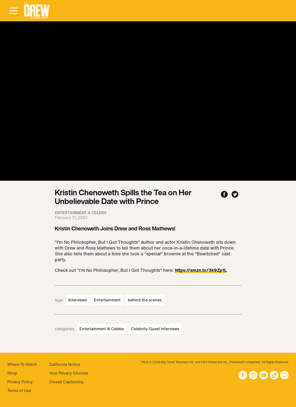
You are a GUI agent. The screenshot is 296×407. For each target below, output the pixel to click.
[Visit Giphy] (284, 375)
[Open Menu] (13, 11)
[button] (36, 10)
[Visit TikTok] (274, 375)
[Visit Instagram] (253, 375)
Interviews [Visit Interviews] (77, 299)
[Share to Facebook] (224, 194)
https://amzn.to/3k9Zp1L (201, 270)
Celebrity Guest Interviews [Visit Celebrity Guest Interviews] (155, 328)
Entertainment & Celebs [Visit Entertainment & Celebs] (101, 328)
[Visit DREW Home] (36, 10)
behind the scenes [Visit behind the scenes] (145, 299)
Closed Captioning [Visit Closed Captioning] (66, 382)
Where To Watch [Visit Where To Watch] (22, 364)
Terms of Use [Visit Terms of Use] (19, 390)
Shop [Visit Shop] (12, 373)
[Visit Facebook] (243, 375)
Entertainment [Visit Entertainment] (107, 299)
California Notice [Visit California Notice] (64, 364)
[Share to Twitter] (235, 194)
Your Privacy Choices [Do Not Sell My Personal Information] (68, 373)
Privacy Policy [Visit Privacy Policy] (20, 382)
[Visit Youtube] (263, 375)
